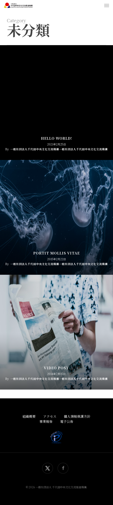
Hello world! (56, 138)
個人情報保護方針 (77, 416)
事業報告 (46, 421)
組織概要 (29, 416)
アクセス (49, 416)
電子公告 (66, 421)
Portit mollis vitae (56, 253)
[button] (106, 5)
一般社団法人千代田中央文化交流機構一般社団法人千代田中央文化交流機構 (59, 149)
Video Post (56, 368)
